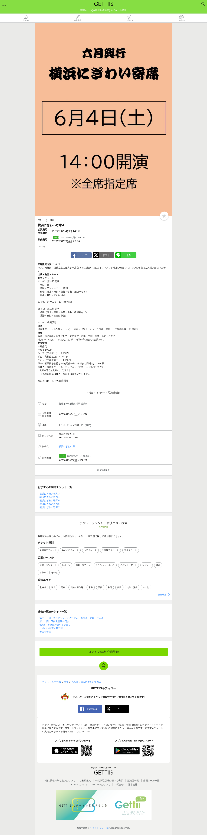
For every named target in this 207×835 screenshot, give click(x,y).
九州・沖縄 (132, 587)
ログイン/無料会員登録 (103, 652)
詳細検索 (162, 594)
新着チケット (130, 550)
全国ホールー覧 (151, 780)
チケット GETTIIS (99, 828)
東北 (53, 587)
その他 (54, 572)
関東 (63, 587)
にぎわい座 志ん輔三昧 (51, 628)
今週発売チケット (48, 550)
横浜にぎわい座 (67, 446)
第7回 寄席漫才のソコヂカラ (55, 625)
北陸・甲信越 (76, 587)
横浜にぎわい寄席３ (50, 493)
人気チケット (90, 550)
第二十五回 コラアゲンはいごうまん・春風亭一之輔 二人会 (71, 618)
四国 (119, 587)
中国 (110, 587)
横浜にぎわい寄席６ (50, 504)
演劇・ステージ (83, 565)
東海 (90, 587)
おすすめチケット (70, 550)
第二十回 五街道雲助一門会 (54, 621)
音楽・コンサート (48, 565)
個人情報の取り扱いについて (60, 780)
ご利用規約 (85, 780)
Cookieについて (79, 784)
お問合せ (119, 784)
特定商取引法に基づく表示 (109, 780)
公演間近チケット (110, 550)
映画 (158, 565)
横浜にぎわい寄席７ (50, 507)
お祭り (43, 572)
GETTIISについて (101, 784)
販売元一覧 (133, 780)
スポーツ (66, 565)
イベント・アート (128, 565)
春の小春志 (45, 631)
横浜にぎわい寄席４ (50, 497)
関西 (100, 587)
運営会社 (132, 784)
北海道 (43, 587)
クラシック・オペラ (105, 565)
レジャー (146, 565)
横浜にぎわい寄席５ (50, 500)
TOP (103, 667)
